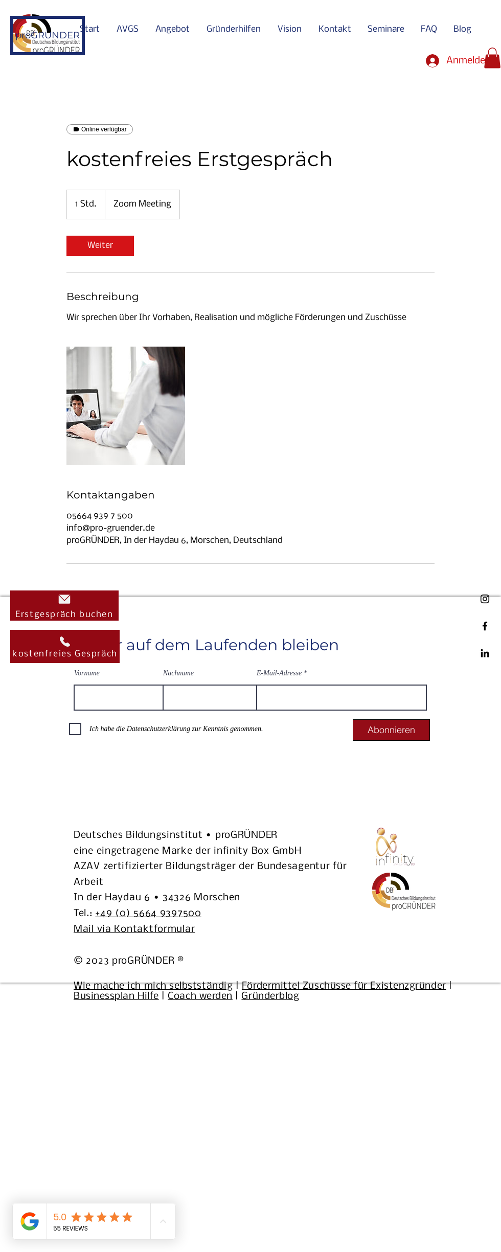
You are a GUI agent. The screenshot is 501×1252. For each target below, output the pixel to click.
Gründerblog (270, 996)
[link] (100, 246)
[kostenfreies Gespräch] (65, 646)
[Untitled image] (125, 406)
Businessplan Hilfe (116, 996)
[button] (492, 58)
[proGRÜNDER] (47, 35)
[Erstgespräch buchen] (64, 605)
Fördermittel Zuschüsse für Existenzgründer (344, 986)
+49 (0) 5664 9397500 (148, 913)
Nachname (178, 673)
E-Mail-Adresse (279, 673)
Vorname (87, 673)
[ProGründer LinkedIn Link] (485, 653)
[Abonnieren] (391, 730)
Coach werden (200, 996)
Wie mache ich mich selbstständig (153, 986)
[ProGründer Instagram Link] (485, 599)
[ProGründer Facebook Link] (485, 626)
